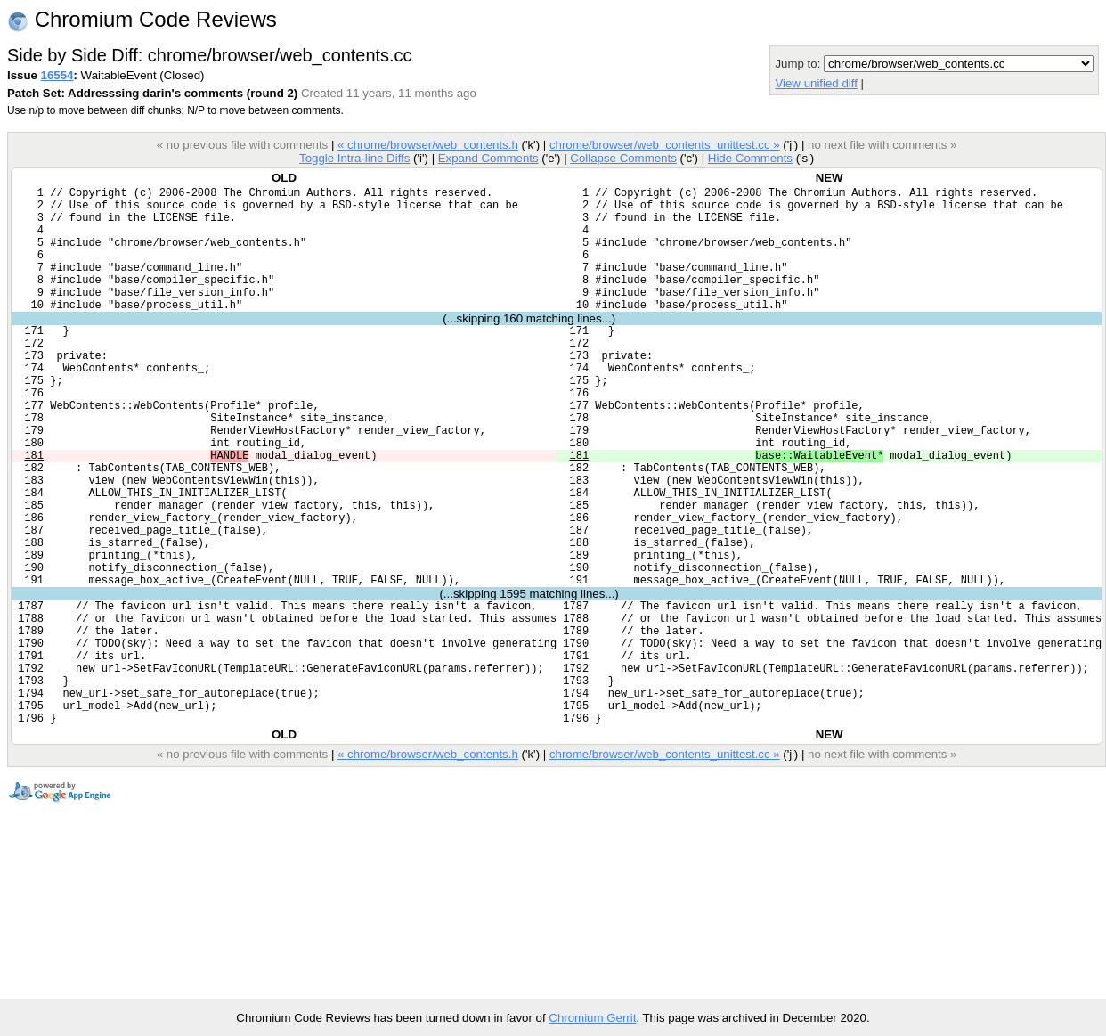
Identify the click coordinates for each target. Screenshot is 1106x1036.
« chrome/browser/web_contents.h (427, 144)
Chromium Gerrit (592, 1017)
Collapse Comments (623, 158)
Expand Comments (488, 158)
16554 (57, 75)
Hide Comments (750, 158)
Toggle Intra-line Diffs (354, 158)
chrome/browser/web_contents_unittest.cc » (664, 144)
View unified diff (816, 83)
